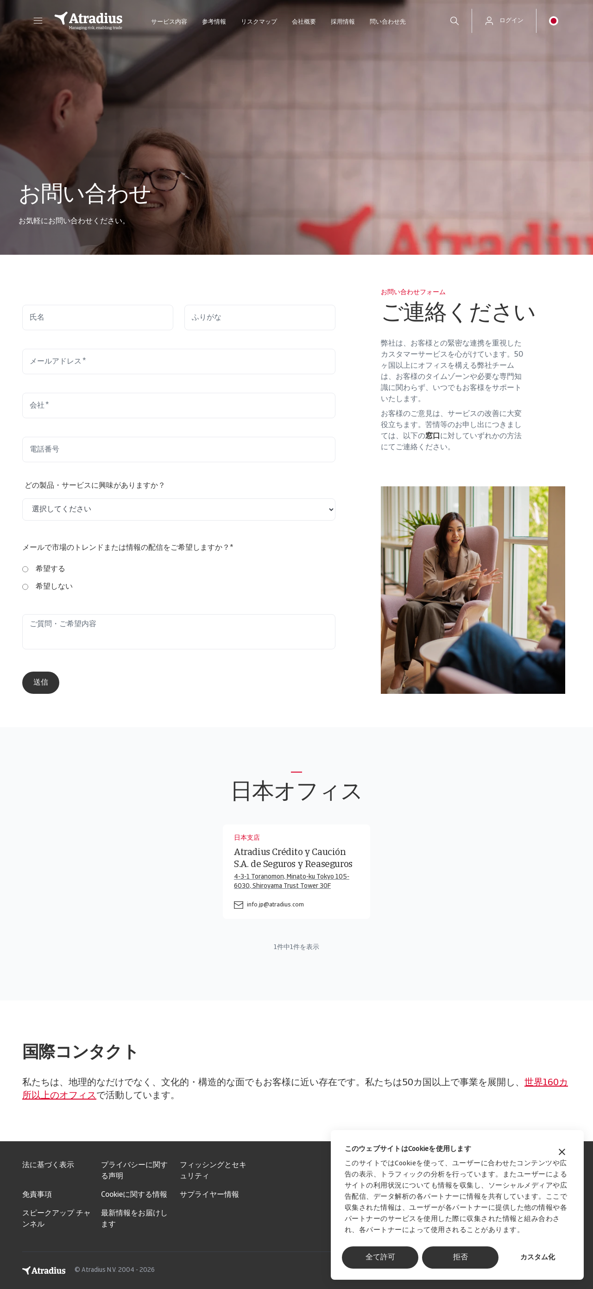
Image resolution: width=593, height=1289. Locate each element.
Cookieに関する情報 (134, 1195)
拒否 (460, 1257)
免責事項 (37, 1195)
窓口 (432, 436)
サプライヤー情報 (209, 1195)
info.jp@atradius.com (275, 905)
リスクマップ (259, 22)
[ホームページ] (88, 21)
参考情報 (214, 22)
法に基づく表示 (48, 1165)
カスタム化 (537, 1257)
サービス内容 (169, 22)
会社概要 (304, 22)
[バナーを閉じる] (562, 1153)
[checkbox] (47, 578)
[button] (38, 21)
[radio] (47, 569)
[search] (454, 21)
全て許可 (380, 1257)
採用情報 (343, 22)
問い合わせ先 (388, 22)
